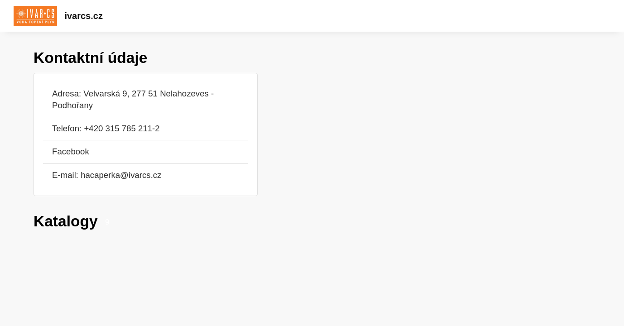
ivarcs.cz (83, 16)
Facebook (70, 151)
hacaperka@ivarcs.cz (121, 175)
